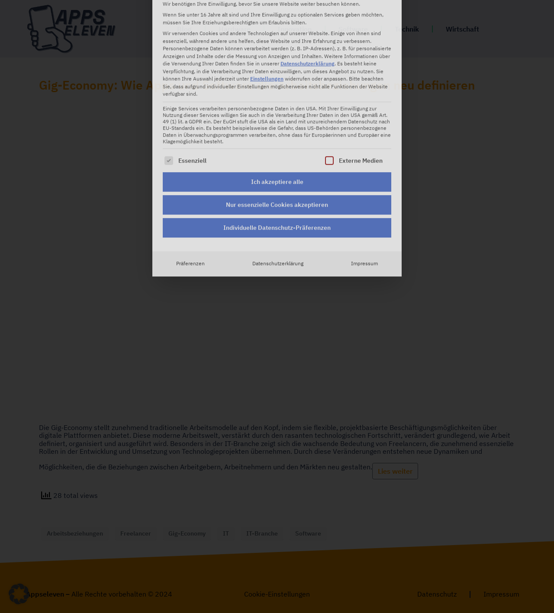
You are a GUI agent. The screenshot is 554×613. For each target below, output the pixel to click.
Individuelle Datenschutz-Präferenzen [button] (277, 150)
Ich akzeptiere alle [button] (277, 104)
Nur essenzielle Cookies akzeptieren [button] (277, 127)
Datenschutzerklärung (277, 186)
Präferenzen (190, 186)
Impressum (364, 186)
